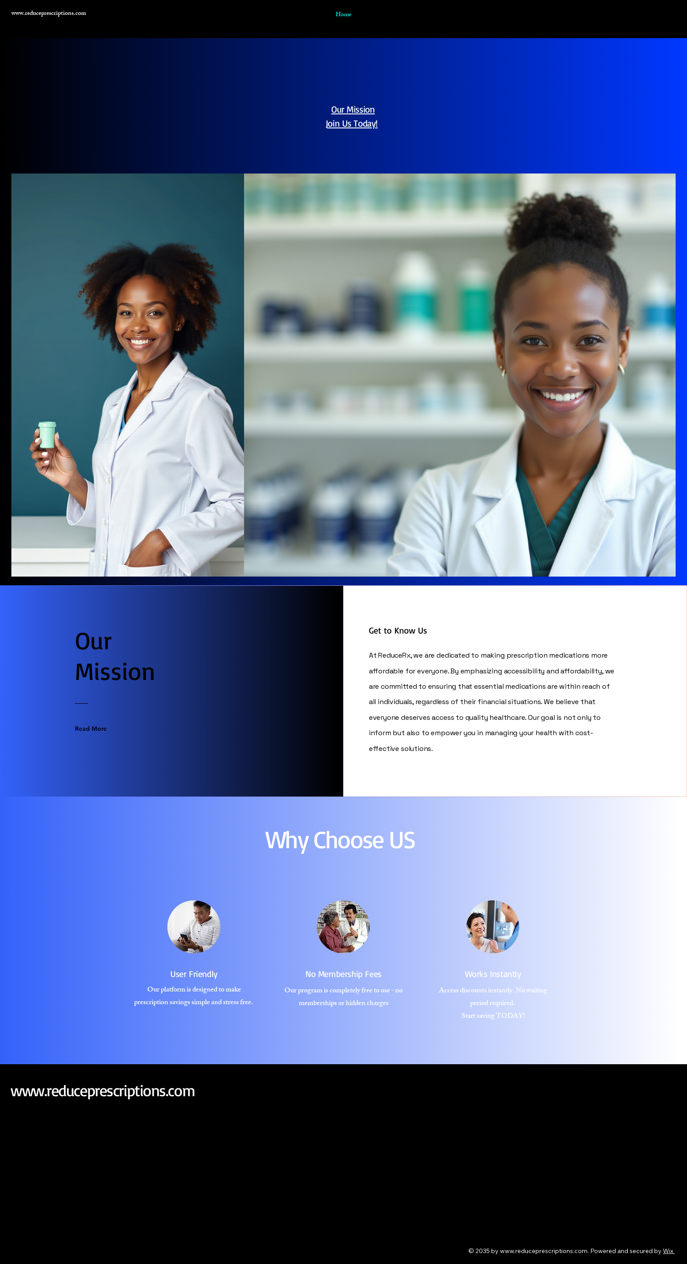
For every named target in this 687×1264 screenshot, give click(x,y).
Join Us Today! (352, 123)
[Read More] (97, 728)
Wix (668, 1251)
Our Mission (353, 109)
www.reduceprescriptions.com (103, 1090)
